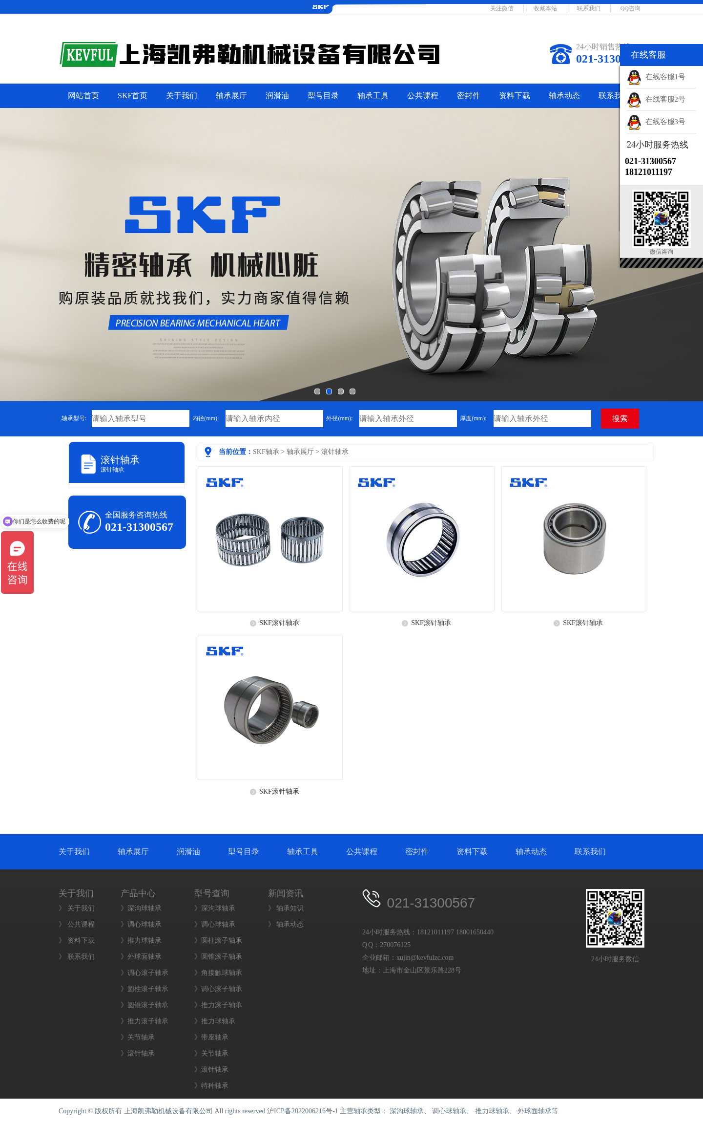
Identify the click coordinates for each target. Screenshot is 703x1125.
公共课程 (422, 95)
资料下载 (514, 95)
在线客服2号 (656, 99)
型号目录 (323, 95)
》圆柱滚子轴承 (144, 989)
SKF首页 (132, 95)
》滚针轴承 (138, 1053)
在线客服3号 (656, 122)
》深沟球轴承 (141, 908)
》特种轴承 (211, 1085)
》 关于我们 (77, 908)
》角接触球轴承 (218, 972)
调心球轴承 (449, 1111)
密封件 (468, 95)
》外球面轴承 (141, 956)
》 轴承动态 (286, 924)
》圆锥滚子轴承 (144, 1005)
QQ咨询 (630, 8)
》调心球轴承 (141, 924)
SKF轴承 (266, 451)
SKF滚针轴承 (279, 623)
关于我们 (181, 95)
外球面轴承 (534, 1111)
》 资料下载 (77, 940)
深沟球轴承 (407, 1111)
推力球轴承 (492, 1111)
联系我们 (588, 8)
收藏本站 (545, 8)
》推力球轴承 (141, 940)
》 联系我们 (77, 956)
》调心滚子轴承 (144, 972)
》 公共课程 (77, 924)
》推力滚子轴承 (144, 1021)
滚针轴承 (335, 451)
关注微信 (502, 8)
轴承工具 (373, 95)
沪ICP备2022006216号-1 (302, 1111)
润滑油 (277, 95)
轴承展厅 (231, 95)
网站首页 (83, 95)
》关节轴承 (138, 1037)
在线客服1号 (656, 77)
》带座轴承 (211, 1037)
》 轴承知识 (286, 908)
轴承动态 (564, 95)
